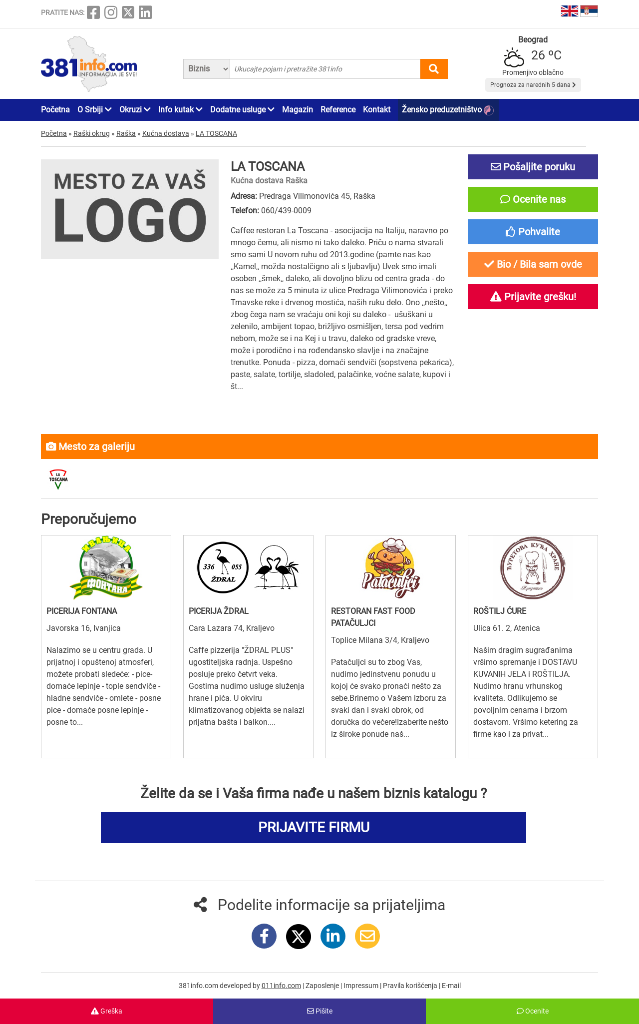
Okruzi (135, 109)
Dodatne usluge (242, 109)
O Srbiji (94, 109)
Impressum (361, 986)
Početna (55, 109)
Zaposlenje (323, 986)
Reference (337, 109)
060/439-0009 (286, 210)
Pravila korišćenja (411, 986)
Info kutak (180, 109)
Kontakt (376, 109)
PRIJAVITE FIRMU (313, 827)
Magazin (297, 109)
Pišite (319, 1011)
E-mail (451, 986)
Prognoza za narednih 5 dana (533, 84)
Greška (106, 1011)
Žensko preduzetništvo (448, 110)
